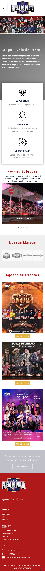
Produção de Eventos (10, 539)
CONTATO (5, 520)
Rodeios (5, 536)
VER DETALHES (22, 336)
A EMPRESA (6, 514)
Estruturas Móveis (22, 218)
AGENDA (4, 517)
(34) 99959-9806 (13, 554)
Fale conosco (22, 466)
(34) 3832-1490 (12, 550)
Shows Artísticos (8, 534)
